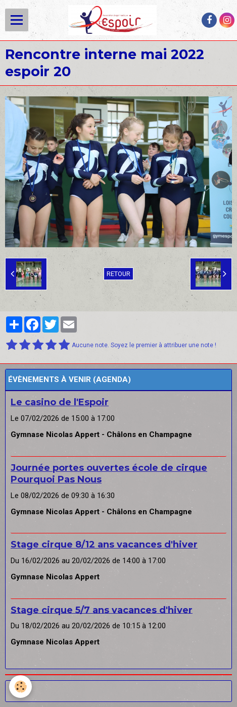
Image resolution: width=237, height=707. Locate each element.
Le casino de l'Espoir (60, 402)
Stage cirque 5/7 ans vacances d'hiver (102, 609)
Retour (118, 274)
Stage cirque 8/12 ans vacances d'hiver (104, 544)
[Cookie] (20, 686)
